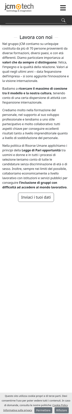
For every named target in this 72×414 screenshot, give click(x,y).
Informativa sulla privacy (17, 410)
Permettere (43, 410)
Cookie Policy (60, 405)
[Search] (36, 20)
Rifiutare (61, 410)
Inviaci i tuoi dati (36, 197)
